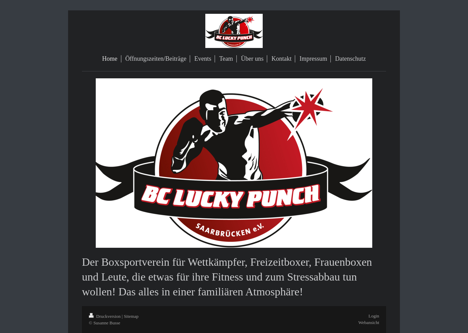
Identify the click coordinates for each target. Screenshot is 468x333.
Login (373, 316)
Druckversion (105, 316)
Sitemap (131, 316)
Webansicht (368, 322)
